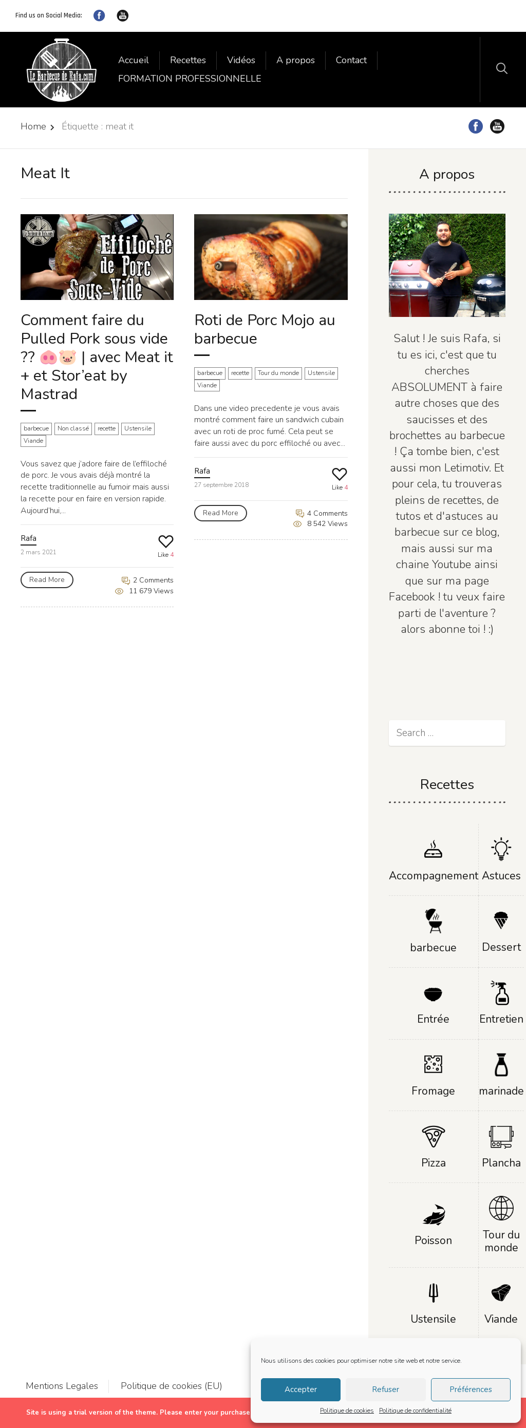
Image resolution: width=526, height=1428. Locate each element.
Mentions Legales (62, 1386)
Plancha (501, 1163)
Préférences (470, 1389)
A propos (295, 60)
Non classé (73, 428)
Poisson (433, 1240)
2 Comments (148, 580)
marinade (501, 1091)
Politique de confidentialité (415, 1410)
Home (33, 126)
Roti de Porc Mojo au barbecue (264, 329)
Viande (33, 441)
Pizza (433, 1163)
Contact (351, 60)
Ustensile (138, 428)
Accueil (133, 60)
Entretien (501, 1019)
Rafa (28, 538)
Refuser (385, 1389)
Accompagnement (433, 876)
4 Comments (322, 513)
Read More (47, 580)
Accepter (301, 1389)
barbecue (36, 428)
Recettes (188, 60)
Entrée (433, 1019)
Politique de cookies (347, 1410)
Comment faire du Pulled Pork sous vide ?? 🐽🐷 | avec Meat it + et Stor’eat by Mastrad (97, 357)
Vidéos (241, 60)
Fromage (433, 1091)
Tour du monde (278, 373)
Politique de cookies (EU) (171, 1386)
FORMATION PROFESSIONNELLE (189, 78)
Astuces (501, 876)
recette (107, 428)
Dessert (501, 947)
